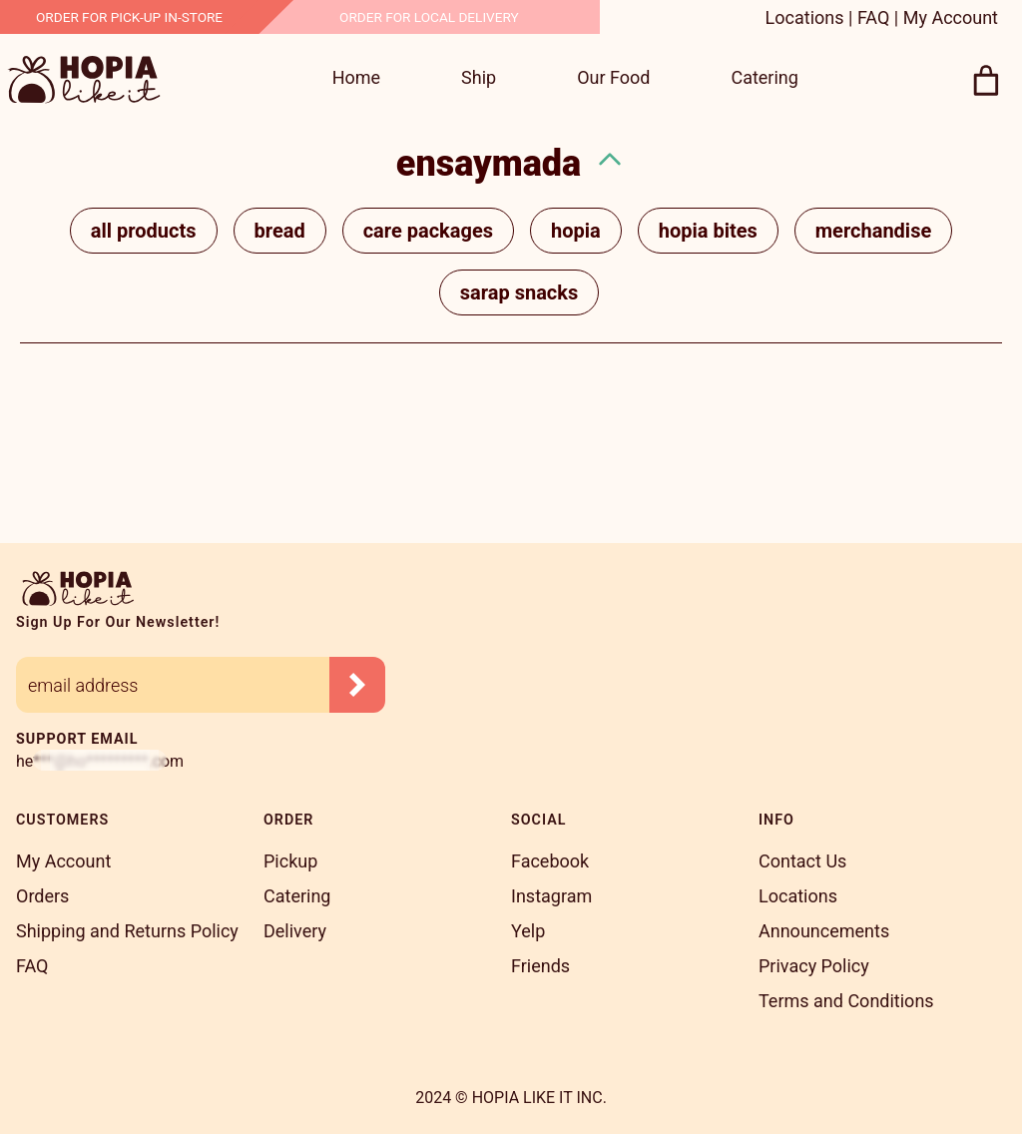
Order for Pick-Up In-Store (129, 17)
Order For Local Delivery (429, 17)
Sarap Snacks (519, 292)
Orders (42, 895)
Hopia (576, 231)
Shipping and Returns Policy (127, 930)
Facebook (550, 860)
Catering (296, 895)
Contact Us (802, 860)
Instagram (551, 895)
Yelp (528, 930)
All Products (144, 231)
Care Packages (428, 231)
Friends (540, 965)
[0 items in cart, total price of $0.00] (986, 81)
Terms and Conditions (846, 1000)
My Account (950, 17)
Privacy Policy (814, 965)
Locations (805, 17)
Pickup (290, 860)
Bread (280, 231)
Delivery (294, 930)
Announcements (824, 930)
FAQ (873, 17)
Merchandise (873, 231)
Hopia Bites (708, 231)
